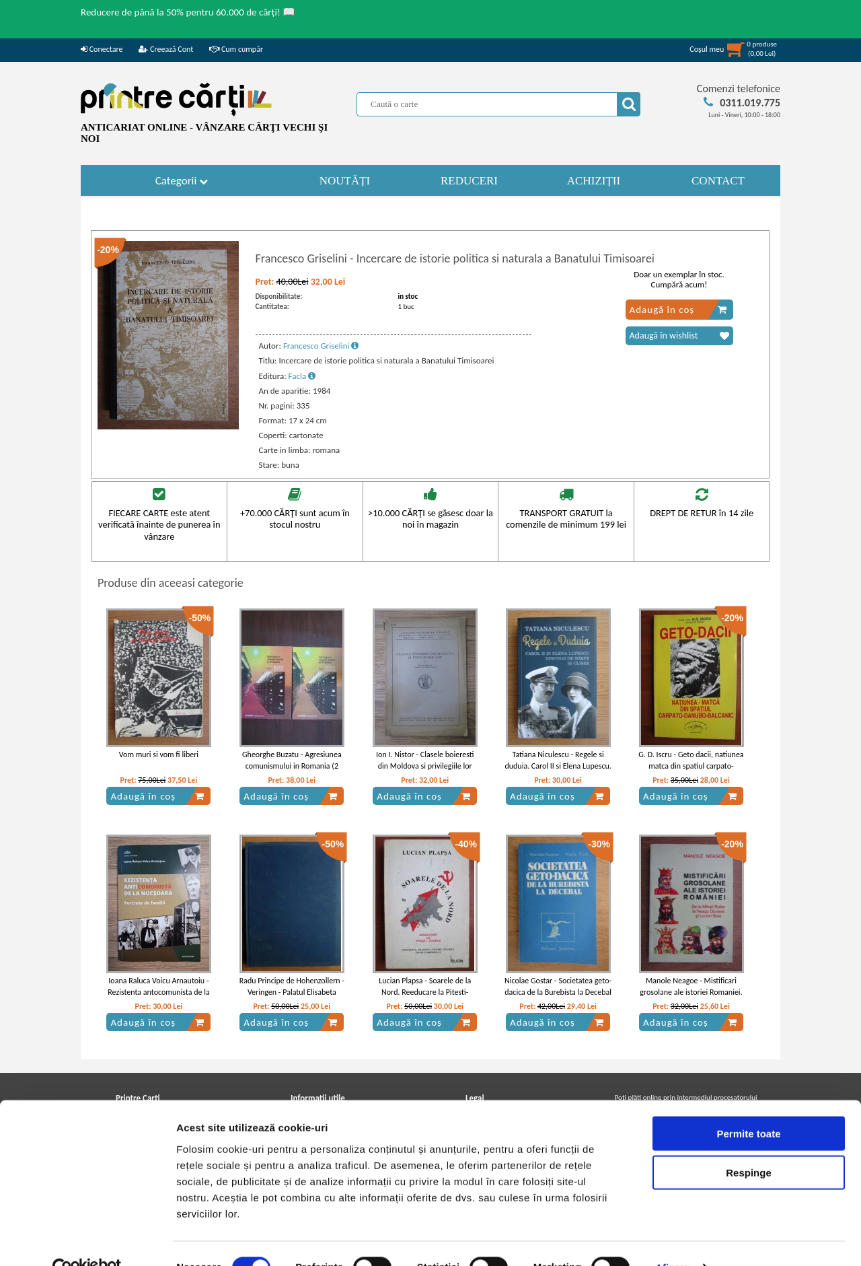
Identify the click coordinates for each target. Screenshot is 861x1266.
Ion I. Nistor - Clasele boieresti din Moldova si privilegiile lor (425, 760)
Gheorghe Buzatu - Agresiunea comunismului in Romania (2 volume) (292, 766)
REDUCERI (469, 180)
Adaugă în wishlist (679, 336)
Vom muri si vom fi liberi (158, 754)
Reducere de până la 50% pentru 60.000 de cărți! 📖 (188, 12)
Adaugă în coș (678, 309)
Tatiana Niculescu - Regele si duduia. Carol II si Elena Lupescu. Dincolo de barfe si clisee (557, 766)
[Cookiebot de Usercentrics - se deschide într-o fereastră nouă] (87, 1240)
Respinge (749, 1144)
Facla (302, 376)
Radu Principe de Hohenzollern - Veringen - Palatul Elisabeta (291, 986)
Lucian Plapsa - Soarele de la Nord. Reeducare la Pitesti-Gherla (425, 992)
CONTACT (718, 180)
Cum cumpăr (236, 49)
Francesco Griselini (321, 346)
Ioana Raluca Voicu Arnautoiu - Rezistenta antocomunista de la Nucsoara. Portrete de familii (158, 992)
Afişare (672, 1239)
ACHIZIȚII (593, 180)
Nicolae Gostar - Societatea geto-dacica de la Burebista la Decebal (557, 986)
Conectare (101, 49)
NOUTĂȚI (345, 180)
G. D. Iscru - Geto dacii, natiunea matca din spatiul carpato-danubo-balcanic (690, 766)
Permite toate (748, 1105)
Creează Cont (166, 49)
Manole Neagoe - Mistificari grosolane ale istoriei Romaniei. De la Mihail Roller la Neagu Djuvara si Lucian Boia (691, 997)
